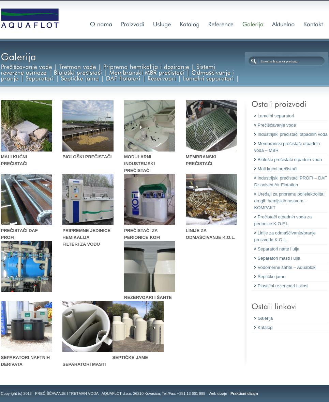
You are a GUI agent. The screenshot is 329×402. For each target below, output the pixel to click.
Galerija (265, 318)
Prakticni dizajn (244, 393)
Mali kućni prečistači (277, 168)
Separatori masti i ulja (279, 258)
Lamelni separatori (276, 115)
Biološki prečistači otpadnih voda (290, 159)
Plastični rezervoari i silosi (283, 285)
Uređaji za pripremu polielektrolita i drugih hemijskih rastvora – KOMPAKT (290, 200)
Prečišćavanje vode (277, 125)
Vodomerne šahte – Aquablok (287, 267)
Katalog (265, 327)
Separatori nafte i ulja (279, 249)
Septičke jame (272, 276)
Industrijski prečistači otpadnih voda (293, 134)
